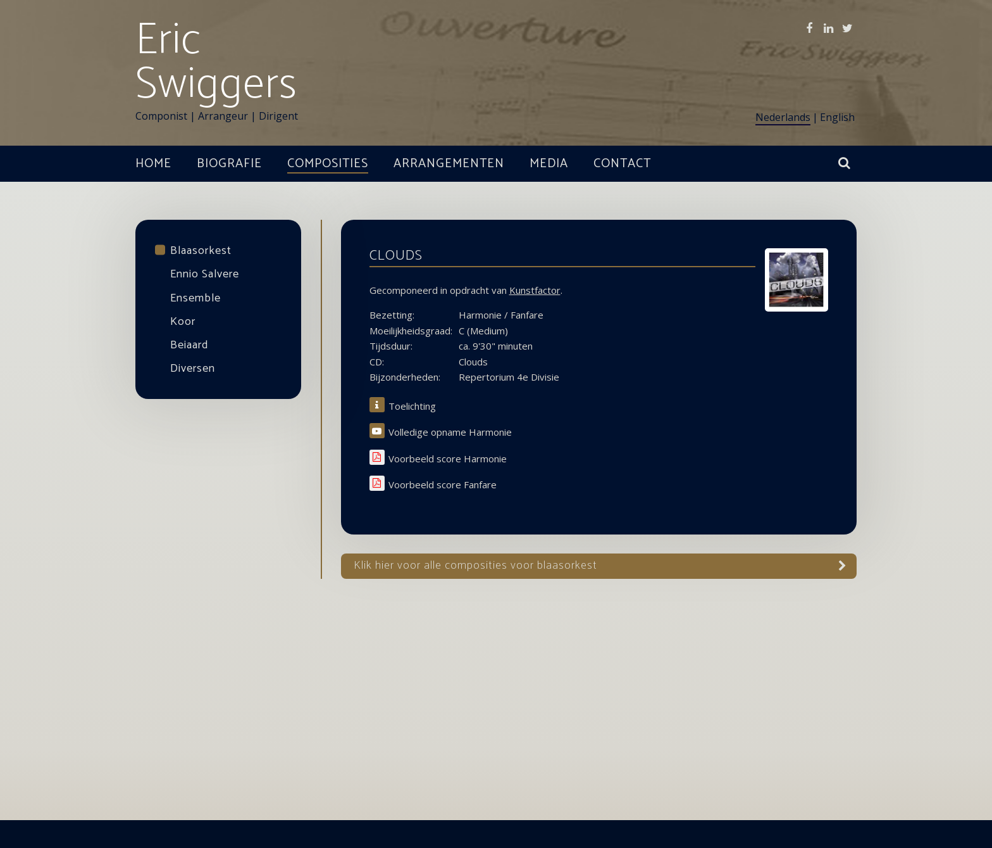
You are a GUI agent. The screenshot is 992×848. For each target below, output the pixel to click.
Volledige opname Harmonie (450, 432)
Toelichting (412, 406)
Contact (622, 163)
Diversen (192, 368)
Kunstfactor (535, 290)
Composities (327, 163)
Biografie (229, 163)
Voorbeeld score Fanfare (442, 484)
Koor (182, 321)
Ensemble (195, 298)
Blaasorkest (201, 250)
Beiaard (189, 345)
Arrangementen (449, 163)
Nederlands (782, 117)
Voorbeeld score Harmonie (447, 458)
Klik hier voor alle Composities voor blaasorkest (475, 565)
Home (153, 163)
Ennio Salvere (204, 274)
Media (549, 163)
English (837, 117)
